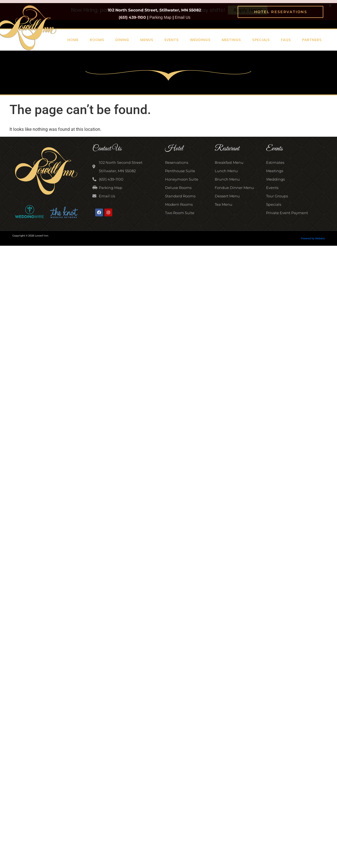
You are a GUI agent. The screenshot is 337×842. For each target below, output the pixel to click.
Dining (122, 36)
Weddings (200, 36)
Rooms (97, 36)
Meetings (231, 36)
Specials (261, 36)
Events (171, 36)
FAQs (286, 36)
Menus (146, 36)
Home (72, 36)
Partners (312, 36)
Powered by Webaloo (313, 235)
